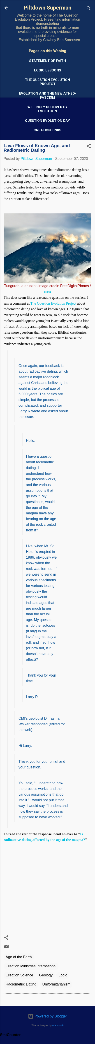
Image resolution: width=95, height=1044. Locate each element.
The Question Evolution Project (47, 82)
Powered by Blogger (47, 1016)
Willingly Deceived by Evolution (47, 109)
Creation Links (47, 130)
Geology (46, 975)
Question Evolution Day (47, 121)
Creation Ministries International (31, 966)
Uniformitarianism (56, 984)
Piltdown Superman (47, 8)
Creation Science (19, 975)
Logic (62, 975)
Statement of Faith (47, 61)
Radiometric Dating (21, 984)
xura (47, 292)
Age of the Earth (19, 957)
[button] (88, 146)
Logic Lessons (47, 70)
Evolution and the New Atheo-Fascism (47, 95)
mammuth (58, 1025)
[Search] (88, 9)
